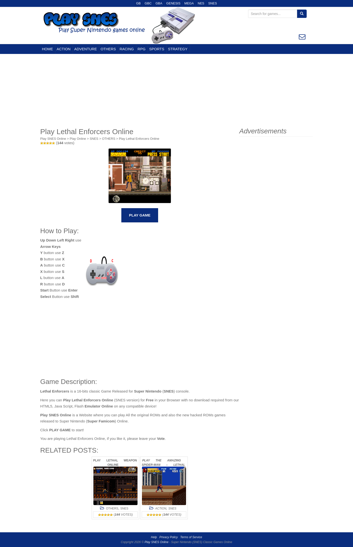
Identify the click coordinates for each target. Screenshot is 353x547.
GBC (148, 3)
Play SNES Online (53, 138)
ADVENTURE (85, 49)
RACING (127, 49)
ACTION (64, 49)
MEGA (189, 3)
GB (138, 3)
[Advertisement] (176, 90)
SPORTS (156, 49)
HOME (47, 49)
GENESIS (173, 3)
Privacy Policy (168, 537)
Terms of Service (191, 537)
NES (201, 3)
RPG (142, 49)
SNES (212, 3)
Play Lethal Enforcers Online (139, 138)
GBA (158, 3)
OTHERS (108, 49)
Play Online (78, 138)
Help (154, 537)
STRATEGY (178, 49)
